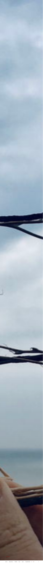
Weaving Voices (11, 561)
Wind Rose (16, 561)
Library (23, 561)
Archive (6, 561)
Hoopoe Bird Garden (27, 561)
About (20, 561)
